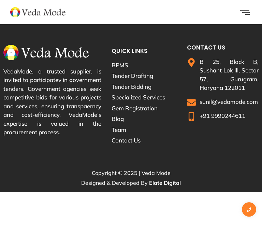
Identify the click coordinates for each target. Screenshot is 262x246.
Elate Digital (165, 182)
